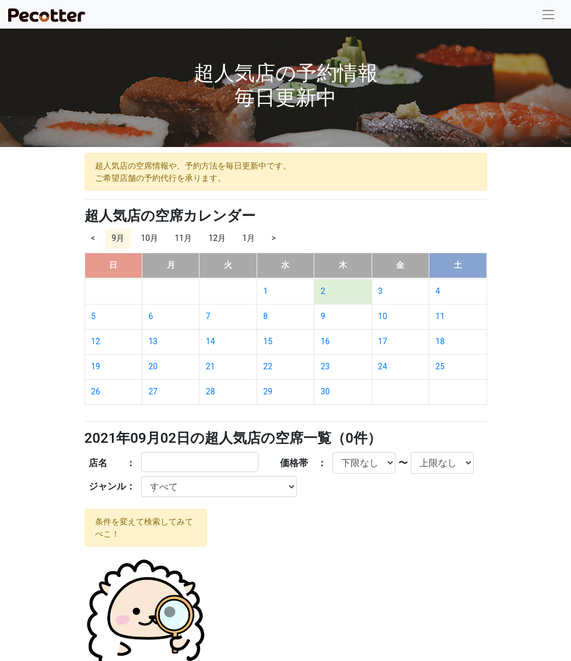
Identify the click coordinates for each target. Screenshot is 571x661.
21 (210, 366)
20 (152, 366)
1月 (248, 238)
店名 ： (112, 462)
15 (267, 341)
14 (210, 341)
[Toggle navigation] (548, 14)
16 (325, 341)
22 (267, 366)
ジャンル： (112, 486)
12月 (217, 238)
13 (152, 341)
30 (325, 391)
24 (382, 366)
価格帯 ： (303, 462)
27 (152, 391)
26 (95, 391)
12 (95, 341)
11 (440, 316)
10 (382, 316)
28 (210, 391)
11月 (183, 238)
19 (95, 366)
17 (382, 341)
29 (267, 391)
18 (440, 341)
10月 (149, 238)
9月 (117, 238)
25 (440, 366)
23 (325, 366)
